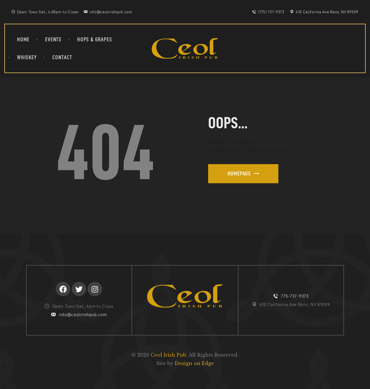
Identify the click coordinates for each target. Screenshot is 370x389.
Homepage (239, 173)
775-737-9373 (294, 296)
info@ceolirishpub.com (83, 314)
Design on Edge (194, 363)
